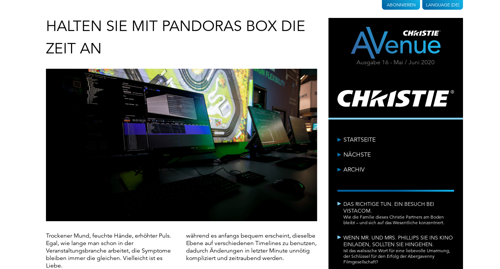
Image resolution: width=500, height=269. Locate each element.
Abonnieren (401, 4)
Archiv (354, 169)
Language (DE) (442, 4)
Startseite (359, 139)
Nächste (357, 154)
